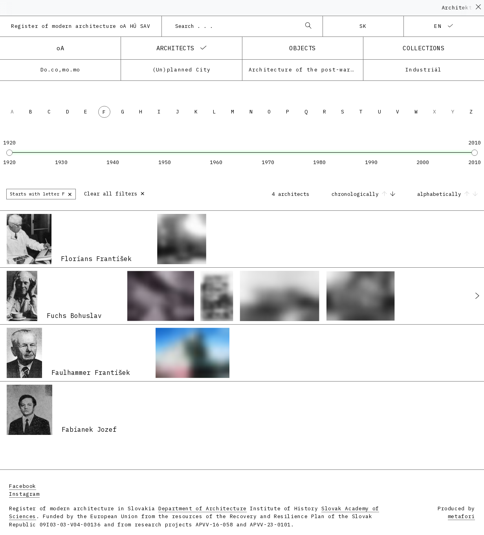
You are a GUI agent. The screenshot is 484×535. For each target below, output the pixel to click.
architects (175, 48)
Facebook (22, 486)
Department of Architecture (202, 508)
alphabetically (447, 194)
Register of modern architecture (80, 26)
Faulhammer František (90, 372)
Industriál (423, 69)
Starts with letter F (41, 194)
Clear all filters (114, 193)
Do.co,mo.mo (60, 69)
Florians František (96, 259)
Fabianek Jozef (89, 429)
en (438, 26)
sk (363, 26)
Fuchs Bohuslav (74, 316)
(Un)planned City (181, 69)
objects (302, 48)
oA (60, 48)
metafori (461, 516)
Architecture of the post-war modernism (306, 69)
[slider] (9, 153)
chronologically (365, 194)
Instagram (24, 494)
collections (423, 48)
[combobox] (234, 26)
